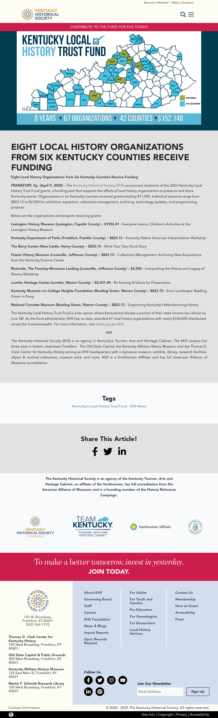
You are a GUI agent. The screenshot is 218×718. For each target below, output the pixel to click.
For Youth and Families (141, 601)
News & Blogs (95, 626)
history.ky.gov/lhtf (110, 324)
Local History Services (140, 631)
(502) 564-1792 (37, 624)
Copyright (165, 714)
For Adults (138, 592)
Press (179, 619)
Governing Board (98, 599)
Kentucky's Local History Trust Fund (99, 406)
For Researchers (142, 623)
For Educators (141, 610)
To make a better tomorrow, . (109, 562)
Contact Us (184, 592)
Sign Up (198, 691)
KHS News (138, 406)
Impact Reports (96, 632)
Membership (185, 599)
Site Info (148, 714)
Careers (90, 612)
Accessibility (185, 612)
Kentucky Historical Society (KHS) (98, 185)
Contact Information (24, 707)
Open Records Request (95, 641)
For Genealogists (143, 616)
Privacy (181, 714)
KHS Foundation (97, 619)
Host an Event (186, 606)
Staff (88, 606)
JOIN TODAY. (109, 571)
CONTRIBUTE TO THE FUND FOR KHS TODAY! (109, 27)
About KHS (93, 592)
